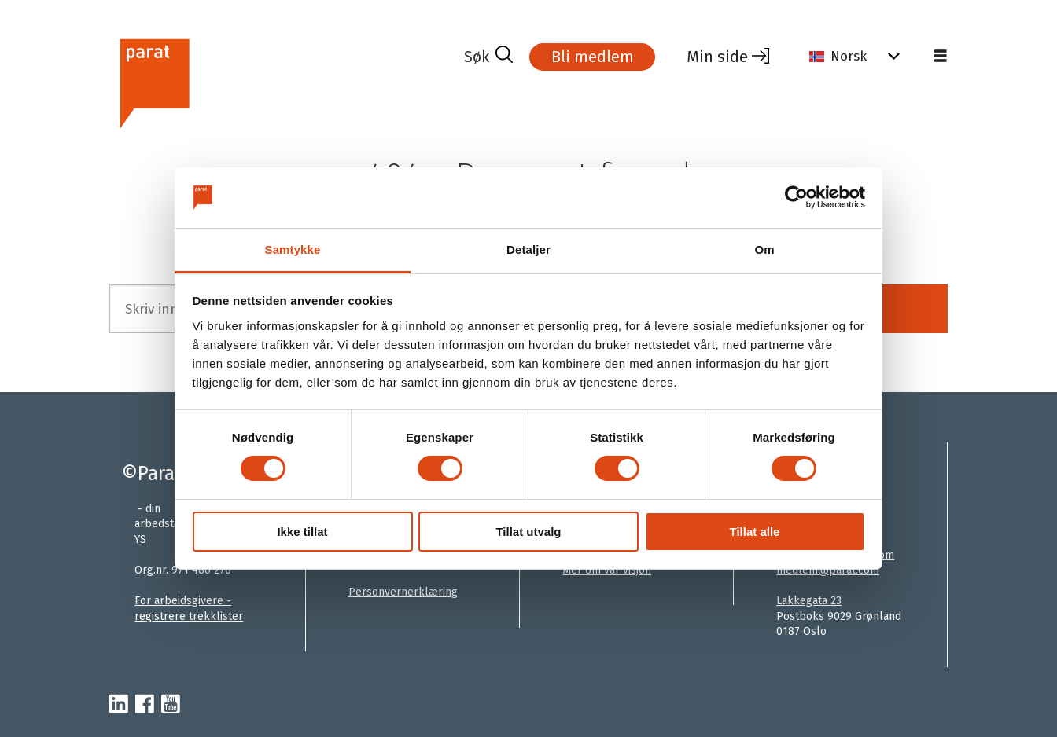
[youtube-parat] (170, 704)
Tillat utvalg (528, 531)
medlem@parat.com (827, 570)
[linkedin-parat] (118, 704)
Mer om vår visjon (606, 570)
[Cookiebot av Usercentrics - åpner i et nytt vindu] (796, 197)
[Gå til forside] (280, 81)
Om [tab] (764, 249)
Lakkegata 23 (809, 600)
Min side (717, 56)
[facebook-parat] (144, 704)
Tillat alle (755, 531)
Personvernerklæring (403, 592)
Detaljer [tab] (528, 249)
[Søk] (488, 56)
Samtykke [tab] (293, 249)
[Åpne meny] (941, 56)
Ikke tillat (302, 531)
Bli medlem (592, 56)
